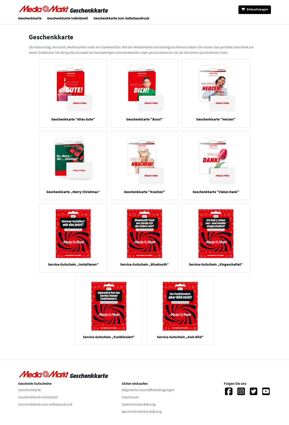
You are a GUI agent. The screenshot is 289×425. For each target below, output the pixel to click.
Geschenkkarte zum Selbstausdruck (121, 18)
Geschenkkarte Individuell (67, 18)
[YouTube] (266, 393)
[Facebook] (229, 393)
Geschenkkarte (30, 18)
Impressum (130, 397)
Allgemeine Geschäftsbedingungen (148, 389)
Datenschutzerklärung (139, 404)
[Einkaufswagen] (254, 9)
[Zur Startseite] (44, 10)
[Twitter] (254, 393)
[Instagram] (241, 393)
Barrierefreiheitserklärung (142, 411)
